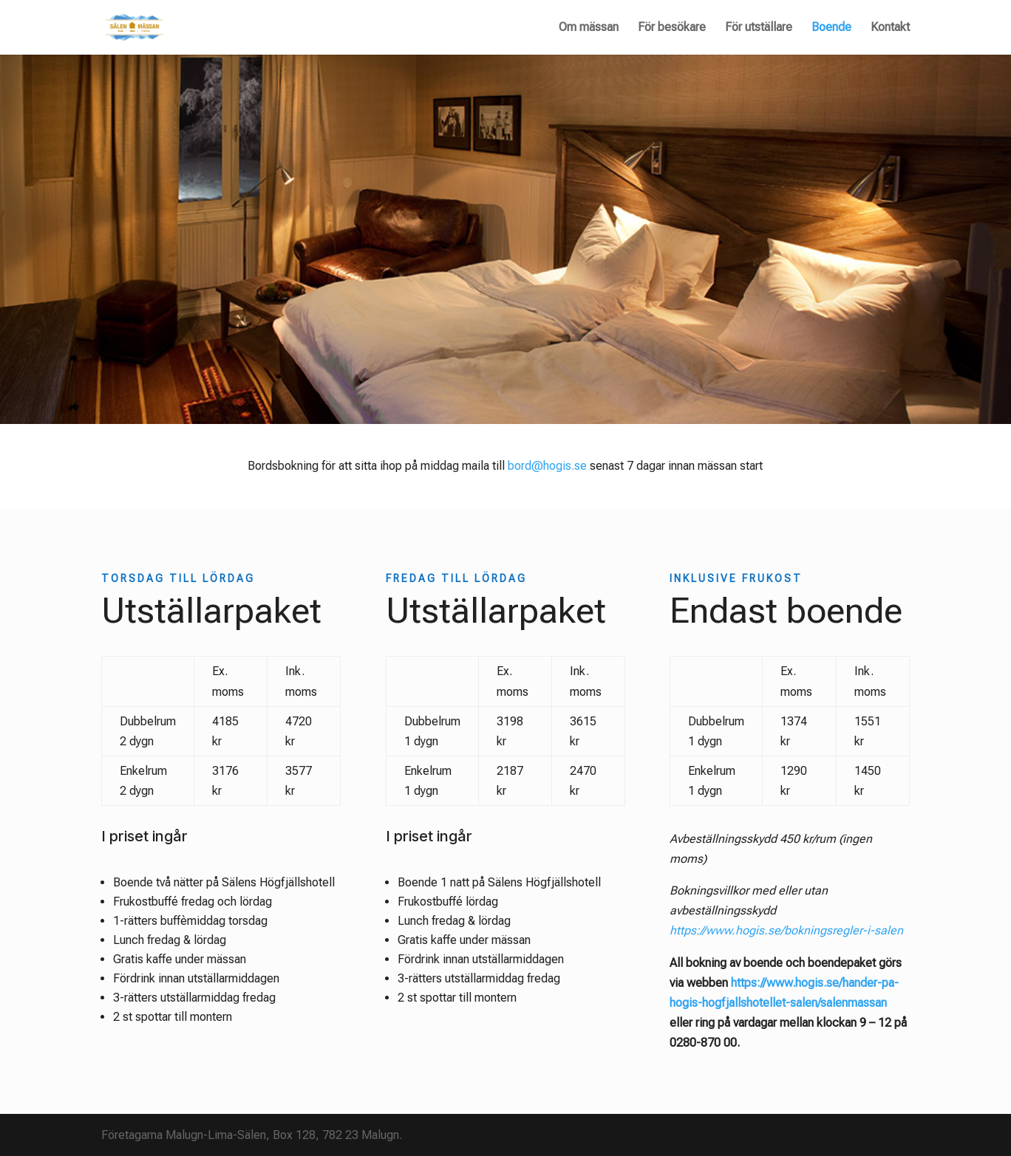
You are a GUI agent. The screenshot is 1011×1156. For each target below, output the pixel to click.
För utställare (758, 28)
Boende (831, 28)
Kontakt (890, 28)
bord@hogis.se (547, 466)
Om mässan (589, 28)
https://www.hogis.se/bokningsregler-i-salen (786, 930)
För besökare (672, 28)
